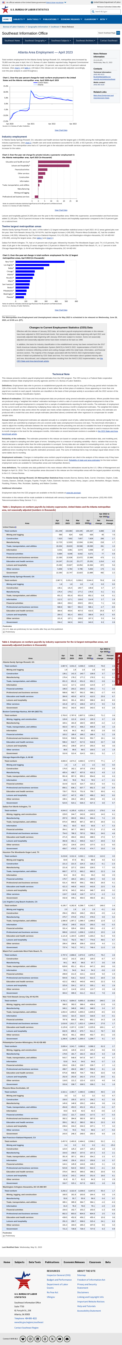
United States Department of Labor (106, 2)
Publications (52, 1262)
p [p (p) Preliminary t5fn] (92, 658)
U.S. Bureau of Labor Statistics (29, 9)
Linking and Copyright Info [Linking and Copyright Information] (90, 1296)
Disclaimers (83, 1292)
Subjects (19, 1262)
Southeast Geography (35, 40)
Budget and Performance (59, 1279)
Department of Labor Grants (57, 1286)
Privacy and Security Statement (87, 1286)
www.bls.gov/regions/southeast (104, 79)
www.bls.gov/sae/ (73, 493)
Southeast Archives (85, 40)
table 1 (27, 68)
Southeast (55, 26)
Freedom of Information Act (91, 1279)
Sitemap (81, 1275)
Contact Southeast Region (26, 1327)
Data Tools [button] (33, 19)
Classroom (95, 1262)
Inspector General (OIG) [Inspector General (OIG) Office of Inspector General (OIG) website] (59, 1275)
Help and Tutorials (86, 1306)
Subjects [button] (18, 19)
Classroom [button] (90, 19)
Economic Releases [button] (70, 19)
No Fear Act (52, 1292)
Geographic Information (38, 26)
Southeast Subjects (60, 40)
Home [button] (6, 19)
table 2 (40, 238)
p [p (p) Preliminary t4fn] (90, 523)
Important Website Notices (91, 1301)
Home (7, 1262)
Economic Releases (74, 1262)
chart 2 (28, 143)
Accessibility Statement (89, 1310)
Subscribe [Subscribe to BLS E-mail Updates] (117, 7)
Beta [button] (102, 19)
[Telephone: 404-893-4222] (28, 1318)
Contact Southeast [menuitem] (109, 40)
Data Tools (35, 1262)
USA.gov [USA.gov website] (51, 1296)
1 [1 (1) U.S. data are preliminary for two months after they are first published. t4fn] (15, 527)
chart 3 (49, 238)
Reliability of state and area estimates (84, 460)
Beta (108, 1262)
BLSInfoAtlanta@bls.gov (102, 77)
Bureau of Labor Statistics (14, 26)
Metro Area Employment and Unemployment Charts (104, 97)
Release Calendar (104, 7)
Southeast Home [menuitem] (12, 40)
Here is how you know (54, 2)
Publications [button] (50, 19)
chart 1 (17, 68)
